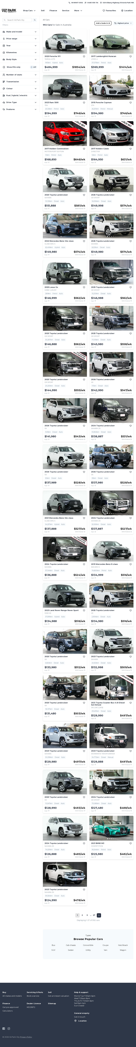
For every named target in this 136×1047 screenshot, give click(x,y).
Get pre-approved (10, 1007)
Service (65, 11)
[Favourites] (109, 10)
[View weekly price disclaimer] (84, 70)
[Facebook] (4, 1028)
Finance (53, 11)
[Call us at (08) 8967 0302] (76, 3)
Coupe (105, 945)
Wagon (123, 950)
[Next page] (99, 915)
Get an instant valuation (58, 996)
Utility (88, 950)
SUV (53, 950)
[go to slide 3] (64, 51)
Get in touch (79, 1017)
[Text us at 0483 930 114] (91, 3)
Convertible (88, 945)
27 (94, 915)
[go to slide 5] (68, 51)
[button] (35, 20)
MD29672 (31, 1007)
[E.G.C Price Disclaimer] (48, 70)
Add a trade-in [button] (103, 23)
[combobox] (17, 20)
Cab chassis (71, 945)
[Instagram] (9, 1028)
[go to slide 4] (66, 51)
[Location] (126, 10)
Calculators (8, 1011)
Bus (53, 945)
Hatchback (123, 945)
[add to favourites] (84, 56)
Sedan (71, 950)
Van (105, 950)
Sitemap (52, 1004)
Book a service (33, 996)
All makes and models (12, 996)
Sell (43, 11)
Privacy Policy (26, 1037)
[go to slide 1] (61, 51)
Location (80, 1020)
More (78, 10)
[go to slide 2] (63, 51)
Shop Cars (29, 10)
